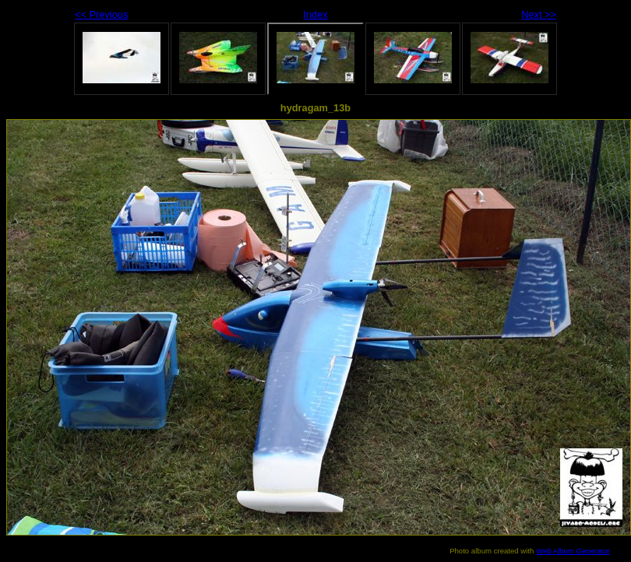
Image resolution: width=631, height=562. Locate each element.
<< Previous (101, 14)
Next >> (538, 14)
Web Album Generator (573, 550)
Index (315, 14)
